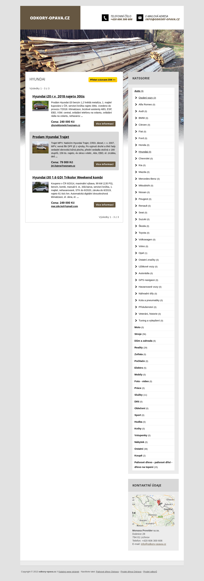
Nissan (144, 192)
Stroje (140, 334)
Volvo (143, 246)
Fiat (142, 131)
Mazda (144, 171)
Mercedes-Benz (149, 178)
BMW (143, 117)
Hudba (140, 421)
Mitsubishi (146, 185)
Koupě (140, 455)
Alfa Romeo (147, 104)
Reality (141, 347)
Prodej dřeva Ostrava (131, 571)
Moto (139, 327)
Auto (139, 90)
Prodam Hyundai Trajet (50, 137)
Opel (143, 253)
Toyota (144, 232)
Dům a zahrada (145, 340)
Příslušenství (147, 307)
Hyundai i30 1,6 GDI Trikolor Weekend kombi (67, 177)
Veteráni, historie (150, 313)
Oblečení (142, 408)
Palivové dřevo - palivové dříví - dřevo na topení (153, 464)
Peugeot (145, 198)
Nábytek (141, 442)
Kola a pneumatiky (151, 300)
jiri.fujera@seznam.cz (63, 165)
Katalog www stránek (69, 571)
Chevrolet (146, 158)
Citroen (144, 124)
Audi (143, 111)
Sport (139, 415)
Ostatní (141, 448)
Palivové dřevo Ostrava (107, 571)
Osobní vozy (147, 97)
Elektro (140, 367)
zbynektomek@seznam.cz (65, 125)
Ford (143, 138)
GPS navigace (148, 280)
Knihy (140, 428)
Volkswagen (147, 239)
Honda (144, 144)
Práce (140, 388)
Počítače (141, 361)
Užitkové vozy (148, 266)
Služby (141, 394)
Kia (142, 165)
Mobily (140, 374)
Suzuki (144, 219)
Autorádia (146, 273)
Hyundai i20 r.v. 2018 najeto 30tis (58, 96)
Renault (145, 205)
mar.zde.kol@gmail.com (64, 206)
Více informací (104, 123)
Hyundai (145, 151)
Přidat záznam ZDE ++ (102, 79)
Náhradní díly (148, 293)
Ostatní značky (149, 259)
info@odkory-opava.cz (162, 19)
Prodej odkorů (150, 571)
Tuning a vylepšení (151, 320)
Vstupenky (143, 435)
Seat (143, 212)
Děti (139, 401)
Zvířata (140, 354)
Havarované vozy (150, 286)
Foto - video (143, 381)
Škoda (144, 226)
